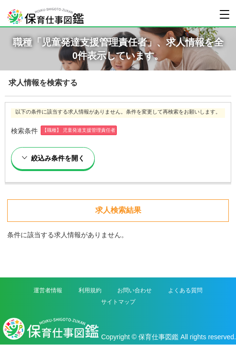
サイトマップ (118, 302)
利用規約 (90, 290)
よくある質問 (185, 290)
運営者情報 (48, 290)
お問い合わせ (134, 290)
